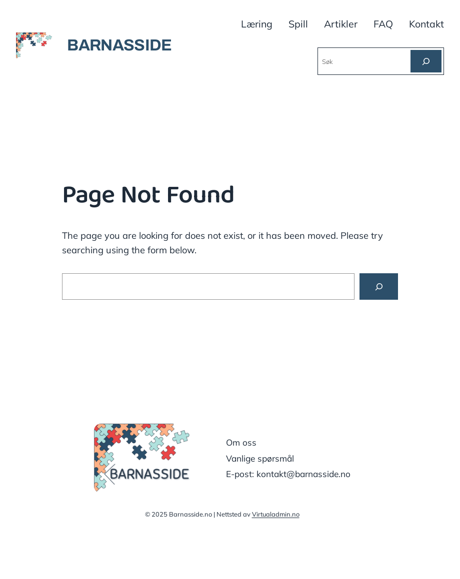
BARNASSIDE (119, 45)
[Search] (379, 286)
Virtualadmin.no (276, 514)
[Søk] (426, 61)
